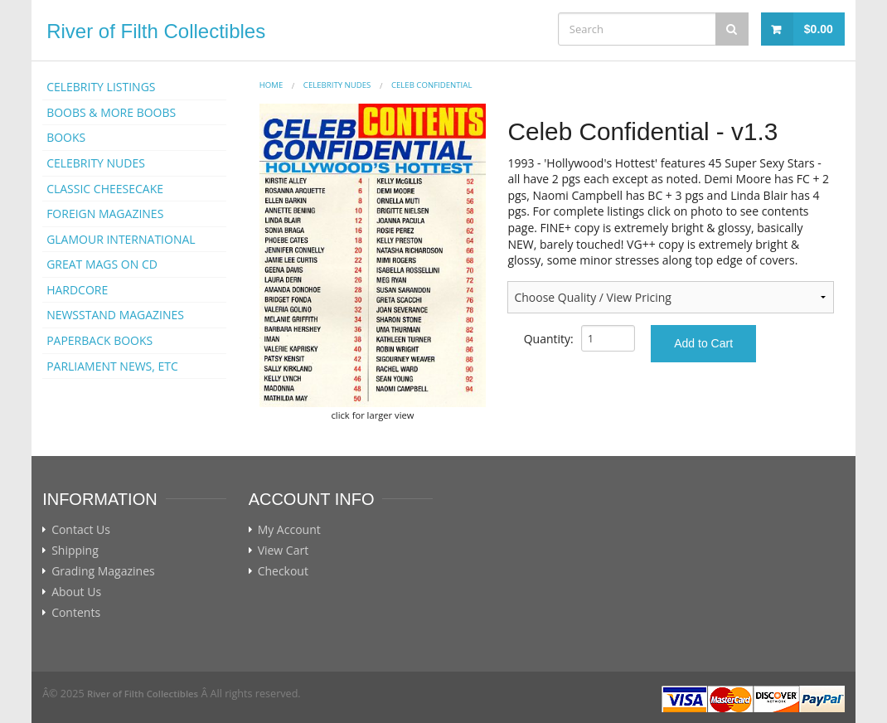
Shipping (75, 550)
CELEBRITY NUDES (95, 163)
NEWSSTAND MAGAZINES (115, 315)
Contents (75, 612)
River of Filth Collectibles (155, 31)
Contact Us (80, 529)
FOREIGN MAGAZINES (104, 213)
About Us (76, 592)
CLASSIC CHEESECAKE (104, 189)
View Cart (283, 550)
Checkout (283, 571)
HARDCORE (77, 290)
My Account (289, 529)
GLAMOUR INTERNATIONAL (121, 239)
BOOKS (65, 137)
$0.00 (818, 29)
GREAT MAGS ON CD (102, 264)
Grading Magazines (103, 571)
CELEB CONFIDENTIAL (431, 85)
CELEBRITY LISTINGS (100, 87)
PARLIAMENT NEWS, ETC (112, 366)
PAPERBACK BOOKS (99, 340)
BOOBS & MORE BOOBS (111, 112)
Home (271, 85)
